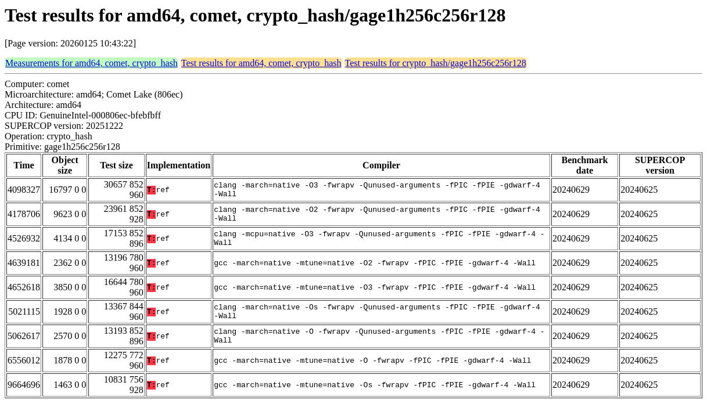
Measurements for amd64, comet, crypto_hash (91, 63)
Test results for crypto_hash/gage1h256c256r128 (435, 63)
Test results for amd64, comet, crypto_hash (261, 63)
